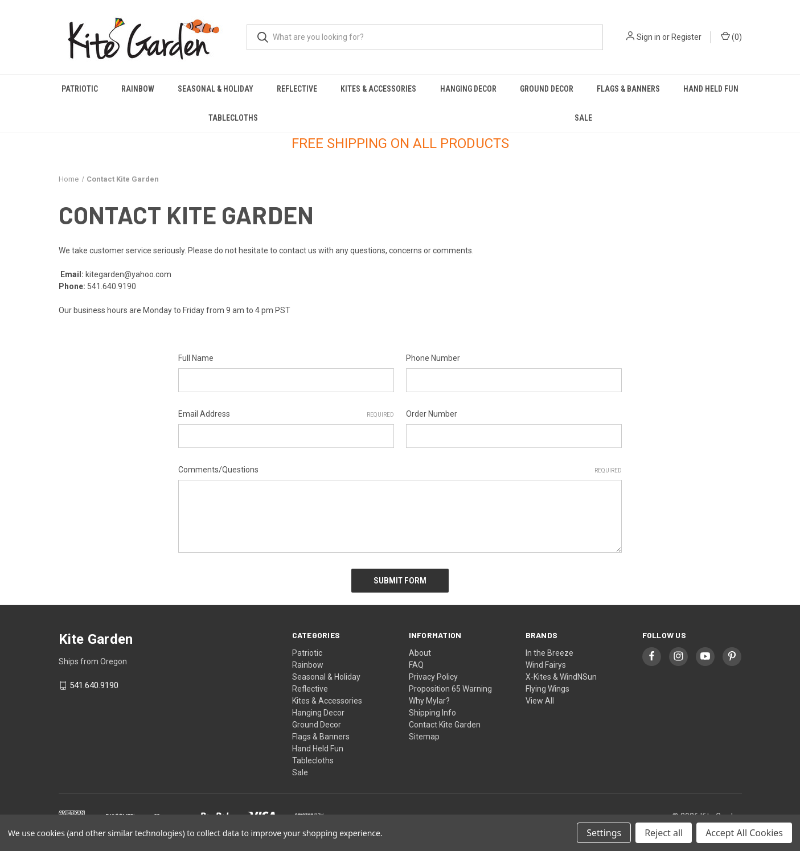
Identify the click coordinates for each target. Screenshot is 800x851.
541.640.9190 (93, 685)
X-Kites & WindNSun (561, 676)
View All (540, 700)
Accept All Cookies (744, 833)
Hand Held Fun (711, 88)
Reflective (297, 88)
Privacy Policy (433, 676)
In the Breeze (549, 652)
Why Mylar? (429, 700)
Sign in (648, 37)
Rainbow (137, 88)
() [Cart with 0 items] (731, 36)
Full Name (196, 358)
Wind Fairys (546, 664)
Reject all (664, 833)
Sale (583, 117)
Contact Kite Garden (445, 724)
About (420, 652)
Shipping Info (432, 712)
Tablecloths (233, 117)
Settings (603, 833)
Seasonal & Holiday (215, 88)
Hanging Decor (468, 88)
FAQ (416, 664)
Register (686, 37)
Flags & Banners (628, 88)
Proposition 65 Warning (450, 688)
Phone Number (433, 358)
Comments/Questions (400, 470)
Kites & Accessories (378, 88)
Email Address (286, 414)
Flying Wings (547, 688)
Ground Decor (546, 88)
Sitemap (424, 736)
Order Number (431, 413)
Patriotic (79, 88)
